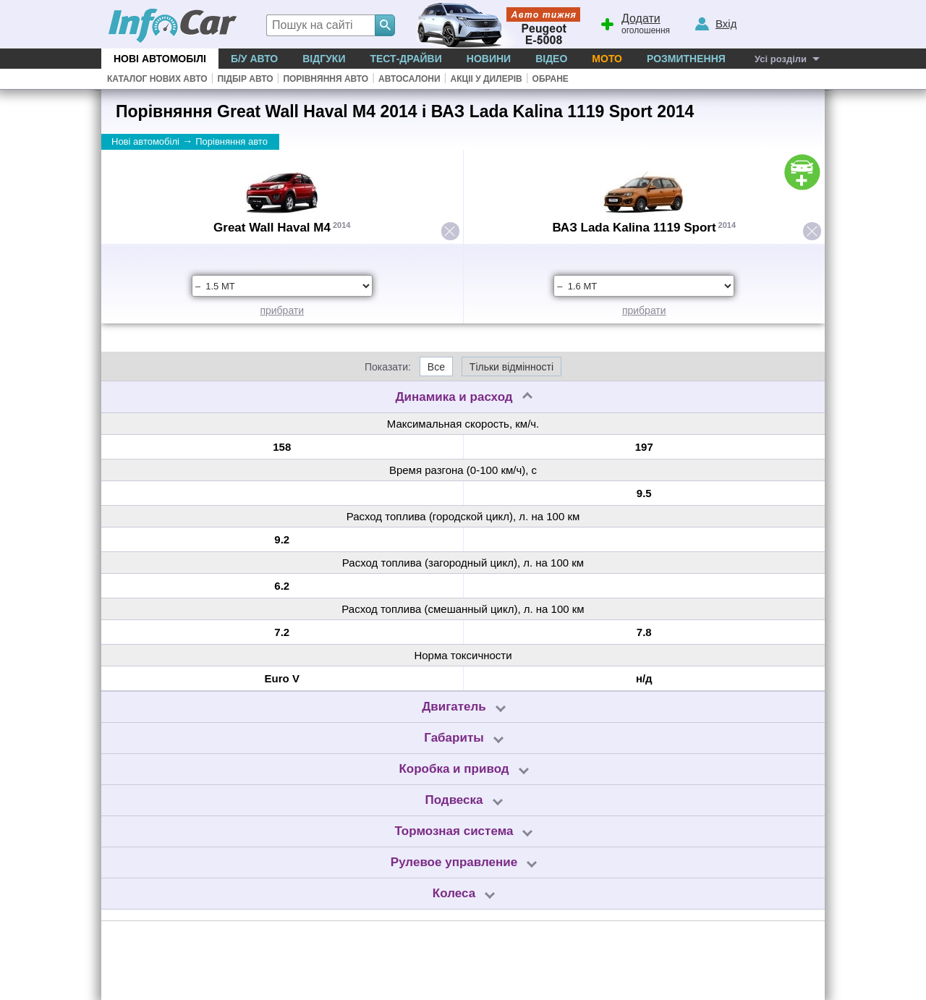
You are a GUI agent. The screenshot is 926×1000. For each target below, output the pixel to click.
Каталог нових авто (157, 79)
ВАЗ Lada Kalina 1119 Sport (633, 227)
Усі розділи (781, 59)
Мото (607, 58)
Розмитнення (686, 58)
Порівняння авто (325, 79)
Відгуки (323, 58)
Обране (550, 79)
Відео (551, 58)
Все (436, 367)
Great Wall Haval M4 (272, 227)
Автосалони (409, 79)
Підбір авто (245, 79)
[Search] (385, 25)
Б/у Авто (254, 58)
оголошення (634, 22)
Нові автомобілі (160, 58)
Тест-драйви (405, 58)
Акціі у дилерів (486, 79)
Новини (489, 58)
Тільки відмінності (511, 367)
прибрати (282, 310)
